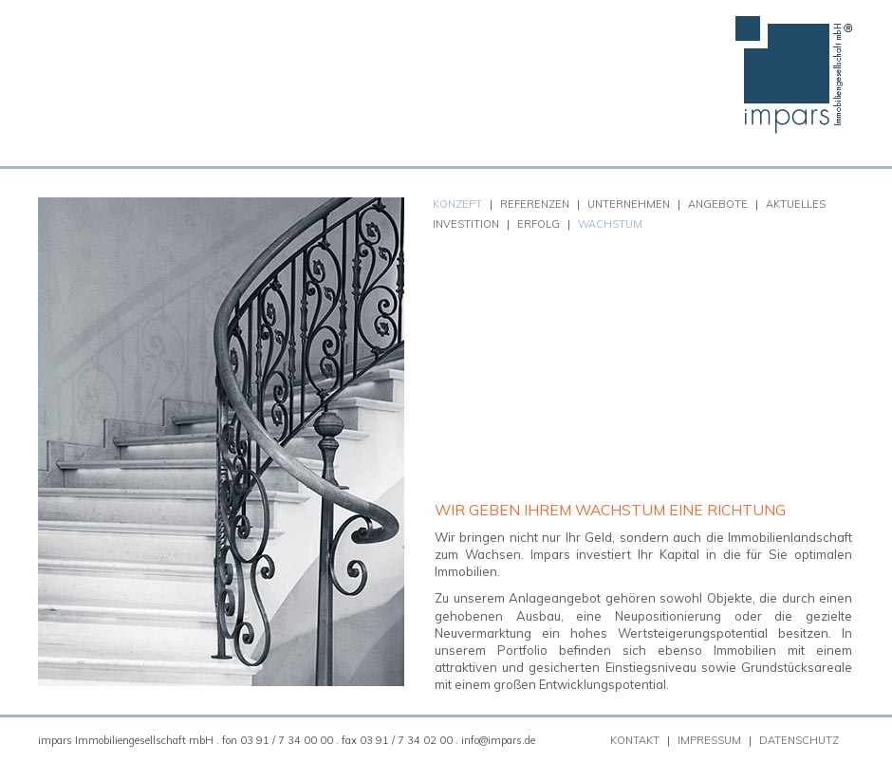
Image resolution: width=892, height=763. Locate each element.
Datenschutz (799, 740)
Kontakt (635, 740)
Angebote (718, 204)
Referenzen (534, 204)
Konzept (457, 204)
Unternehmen (628, 204)
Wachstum (610, 224)
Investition (466, 224)
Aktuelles (796, 204)
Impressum (709, 740)
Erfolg (538, 224)
